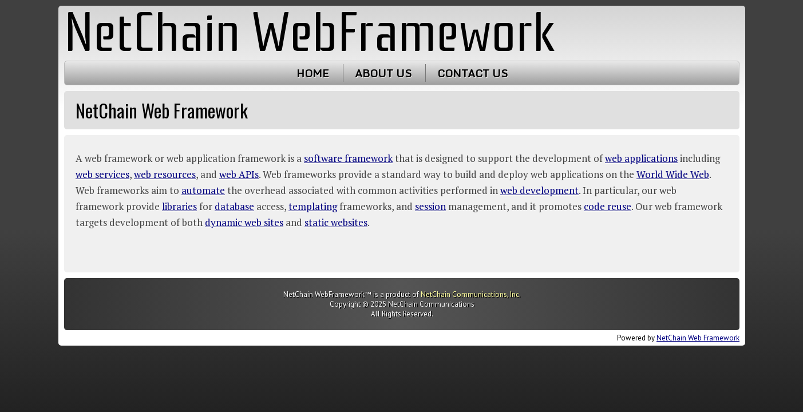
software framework (348, 158)
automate (203, 190)
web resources (165, 174)
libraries (179, 206)
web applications (641, 158)
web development (539, 190)
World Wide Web (672, 174)
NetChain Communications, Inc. (470, 294)
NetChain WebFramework (310, 33)
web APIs (239, 174)
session (430, 206)
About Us (382, 73)
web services (102, 174)
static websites (335, 222)
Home (312, 73)
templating (312, 206)
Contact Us (472, 73)
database (234, 206)
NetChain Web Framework (697, 338)
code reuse (607, 206)
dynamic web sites (244, 222)
